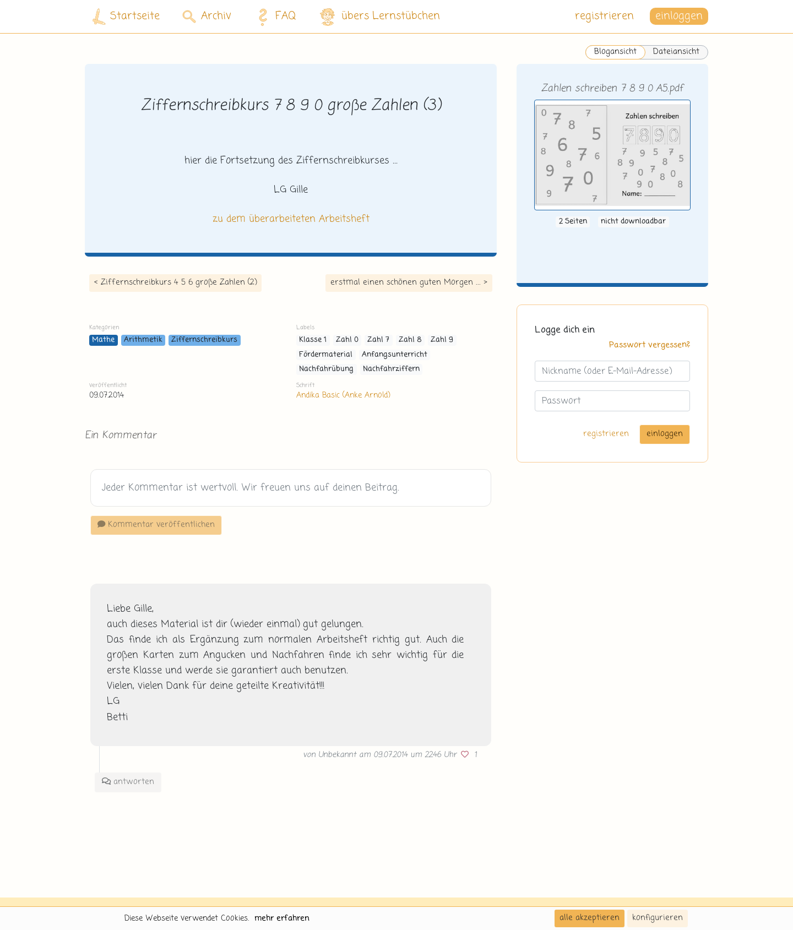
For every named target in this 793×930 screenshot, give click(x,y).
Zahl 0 (347, 340)
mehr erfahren (281, 918)
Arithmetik (143, 340)
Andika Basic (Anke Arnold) (343, 395)
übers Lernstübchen (379, 16)
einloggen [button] (679, 16)
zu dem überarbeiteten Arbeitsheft (291, 219)
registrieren (604, 16)
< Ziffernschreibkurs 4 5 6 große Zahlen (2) (175, 282)
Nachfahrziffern (391, 369)
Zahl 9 (442, 340)
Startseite (126, 16)
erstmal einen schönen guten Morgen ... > (408, 282)
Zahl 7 (378, 340)
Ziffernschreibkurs (204, 340)
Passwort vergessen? (649, 345)
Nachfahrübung (326, 369)
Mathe (103, 340)
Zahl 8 (410, 340)
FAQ (274, 17)
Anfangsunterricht (394, 355)
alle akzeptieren (590, 917)
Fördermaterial (325, 355)
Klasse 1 (313, 340)
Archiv (206, 16)
